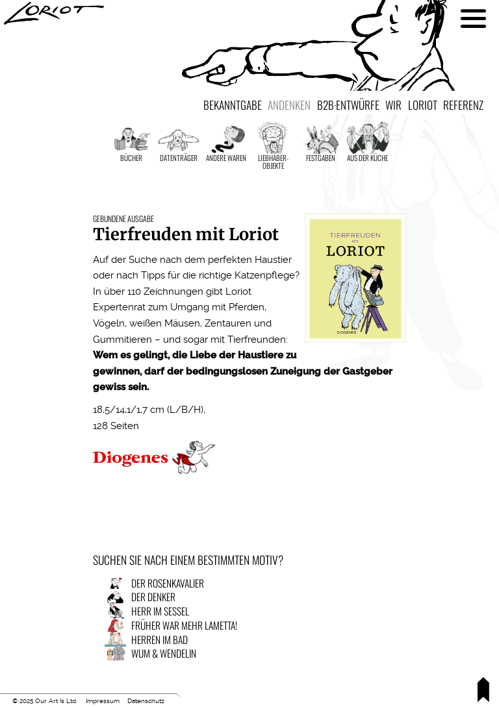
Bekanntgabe (232, 104)
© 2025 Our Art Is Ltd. (44, 701)
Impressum (103, 701)
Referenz (463, 104)
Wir (393, 104)
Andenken (289, 104)
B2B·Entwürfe (348, 104)
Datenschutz (145, 701)
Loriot (422, 104)
